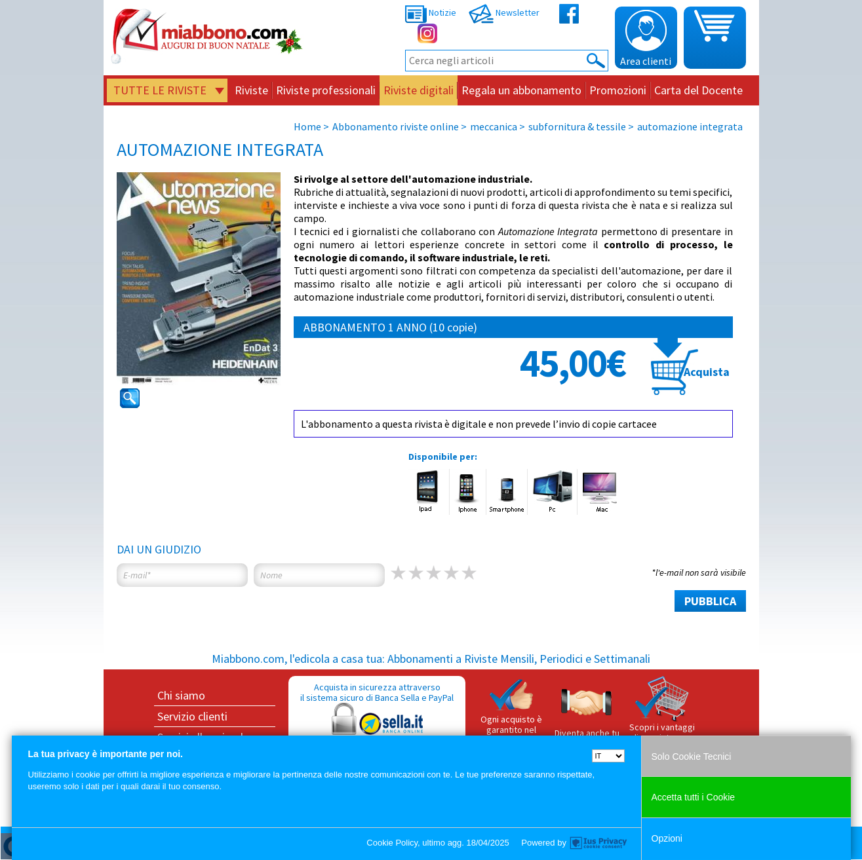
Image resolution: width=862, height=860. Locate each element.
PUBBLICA (710, 600)
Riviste (251, 90)
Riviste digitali (418, 90)
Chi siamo (181, 695)
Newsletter (504, 12)
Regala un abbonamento (521, 90)
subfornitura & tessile (578, 126)
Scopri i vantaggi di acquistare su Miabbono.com (662, 714)
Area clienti (645, 38)
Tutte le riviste (159, 90)
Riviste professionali (326, 90)
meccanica (493, 126)
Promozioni (617, 90)
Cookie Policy (392, 843)
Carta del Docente (698, 90)
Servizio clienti (192, 716)
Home (307, 126)
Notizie (430, 12)
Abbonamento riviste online (395, 126)
